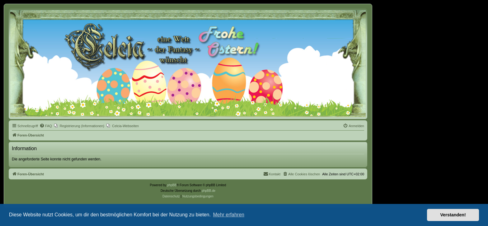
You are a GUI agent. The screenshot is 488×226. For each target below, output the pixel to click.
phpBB (171, 185)
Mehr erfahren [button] (228, 214)
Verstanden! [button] (453, 214)
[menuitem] (46, 126)
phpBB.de (208, 190)
